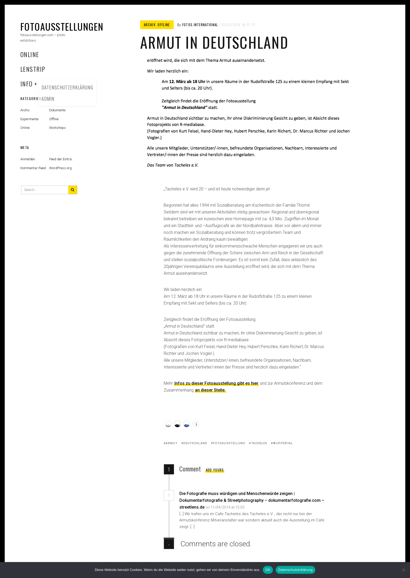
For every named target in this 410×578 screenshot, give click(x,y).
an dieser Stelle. (210, 390)
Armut (172, 443)
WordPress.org (60, 168)
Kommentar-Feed (33, 168)
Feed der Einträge (62, 159)
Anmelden (27, 159)
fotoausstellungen (61, 26)
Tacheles (259, 443)
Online (29, 54)
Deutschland (195, 443)
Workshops (57, 128)
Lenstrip (32, 69)
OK (267, 570)
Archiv (150, 24)
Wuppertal (283, 443)
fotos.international (200, 24)
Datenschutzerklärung (295, 570)
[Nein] (403, 570)
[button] (168, 424)
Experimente (29, 119)
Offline (164, 24)
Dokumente (57, 110)
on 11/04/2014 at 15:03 (225, 507)
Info (26, 83)
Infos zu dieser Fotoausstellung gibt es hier (216, 383)
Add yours (215, 469)
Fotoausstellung (229, 443)
